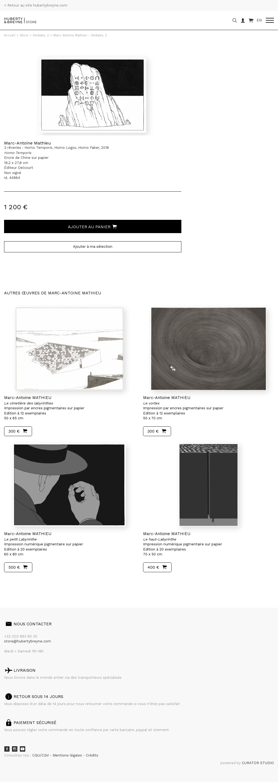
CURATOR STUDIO (258, 763)
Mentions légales (68, 755)
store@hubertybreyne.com (27, 641)
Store (24, 35)
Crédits (92, 755)
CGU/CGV (41, 755)
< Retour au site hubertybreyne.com (35, 5)
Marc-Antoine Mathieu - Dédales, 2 (80, 35)
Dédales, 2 (41, 35)
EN (259, 20)
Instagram (14, 749)
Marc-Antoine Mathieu (27, 143)
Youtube (22, 749)
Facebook (7, 749)
